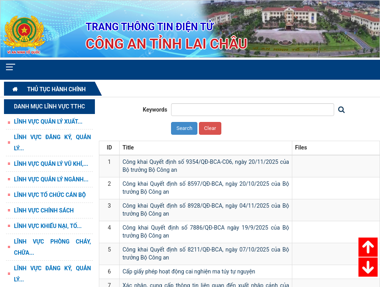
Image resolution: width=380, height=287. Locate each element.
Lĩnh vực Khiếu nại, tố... (48, 226)
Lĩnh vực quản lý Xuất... (48, 121)
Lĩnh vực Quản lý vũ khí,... (51, 164)
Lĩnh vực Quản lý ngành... (51, 179)
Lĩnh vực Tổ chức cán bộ (50, 195)
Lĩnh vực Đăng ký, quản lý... (52, 142)
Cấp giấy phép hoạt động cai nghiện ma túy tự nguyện (188, 271)
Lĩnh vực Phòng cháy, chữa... (52, 247)
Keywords (155, 109)
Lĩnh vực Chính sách (44, 210)
